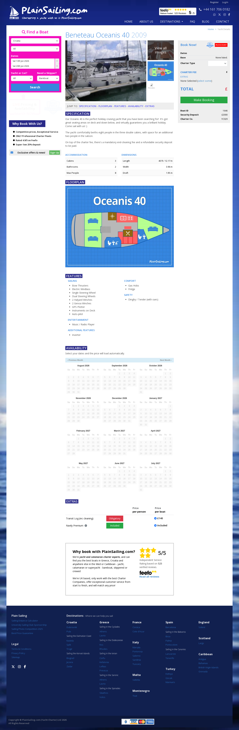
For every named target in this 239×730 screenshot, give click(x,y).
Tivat (135, 695)
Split (69, 644)
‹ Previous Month (75, 360)
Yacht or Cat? (19, 73)
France (137, 622)
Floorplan (105, 106)
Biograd (70, 658)
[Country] (35, 41)
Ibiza (168, 636)
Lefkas (103, 666)
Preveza (104, 670)
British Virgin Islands (208, 667)
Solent (202, 627)
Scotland (204, 638)
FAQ (192, 21)
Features (120, 106)
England (204, 622)
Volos (102, 697)
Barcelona (171, 627)
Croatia (72, 622)
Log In (225, 2)
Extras (149, 106)
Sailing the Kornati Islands (78, 653)
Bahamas (203, 663)
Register (214, 2)
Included (114, 525)
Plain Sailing (19, 616)
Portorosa (138, 651)
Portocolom (171, 644)
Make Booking (204, 100)
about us (146, 21)
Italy (136, 642)
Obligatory (114, 518)
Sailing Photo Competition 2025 (27, 628)
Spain (169, 622)
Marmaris (170, 682)
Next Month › (166, 360)
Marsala (136, 647)
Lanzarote (171, 653)
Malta (137, 675)
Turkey (170, 669)
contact (222, 21)
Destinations (75, 616)
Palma (169, 640)
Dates (14, 55)
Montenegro (141, 691)
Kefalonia (104, 662)
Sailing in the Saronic (109, 675)
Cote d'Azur (138, 631)
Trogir (69, 648)
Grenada (203, 671)
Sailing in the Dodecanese (111, 640)
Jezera (70, 662)
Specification (87, 106)
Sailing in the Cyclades (110, 627)
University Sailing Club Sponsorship (29, 624)
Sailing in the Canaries (176, 649)
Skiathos (104, 692)
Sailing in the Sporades (110, 688)
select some (204, 80)
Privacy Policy (18, 653)
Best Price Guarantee (22, 633)
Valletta (136, 679)
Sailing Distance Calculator (25, 620)
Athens (103, 631)
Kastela (70, 640)
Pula (69, 631)
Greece (104, 622)
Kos (101, 644)
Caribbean (206, 654)
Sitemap (16, 657)
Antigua (202, 659)
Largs (201, 643)
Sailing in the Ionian (108, 653)
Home (128, 21)
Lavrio (103, 635)
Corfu (102, 658)
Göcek (169, 678)
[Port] (35, 49)
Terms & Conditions (21, 648)
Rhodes (103, 648)
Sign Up (54, 152)
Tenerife (170, 658)
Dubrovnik (72, 627)
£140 (160, 518)
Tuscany (137, 664)
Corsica (136, 627)
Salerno (136, 655)
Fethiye (169, 673)
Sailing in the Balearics (176, 632)
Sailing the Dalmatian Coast (79, 636)
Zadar (69, 666)
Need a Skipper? (47, 73)
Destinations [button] (170, 21)
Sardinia (137, 659)
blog (205, 21)
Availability (135, 106)
